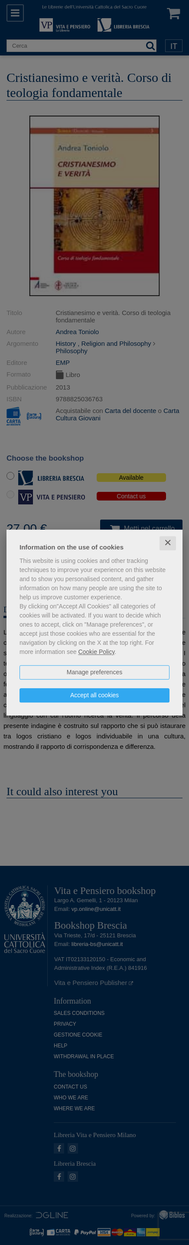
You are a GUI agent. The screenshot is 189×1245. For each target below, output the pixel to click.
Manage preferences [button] (94, 672)
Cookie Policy (96, 651)
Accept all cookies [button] (94, 695)
